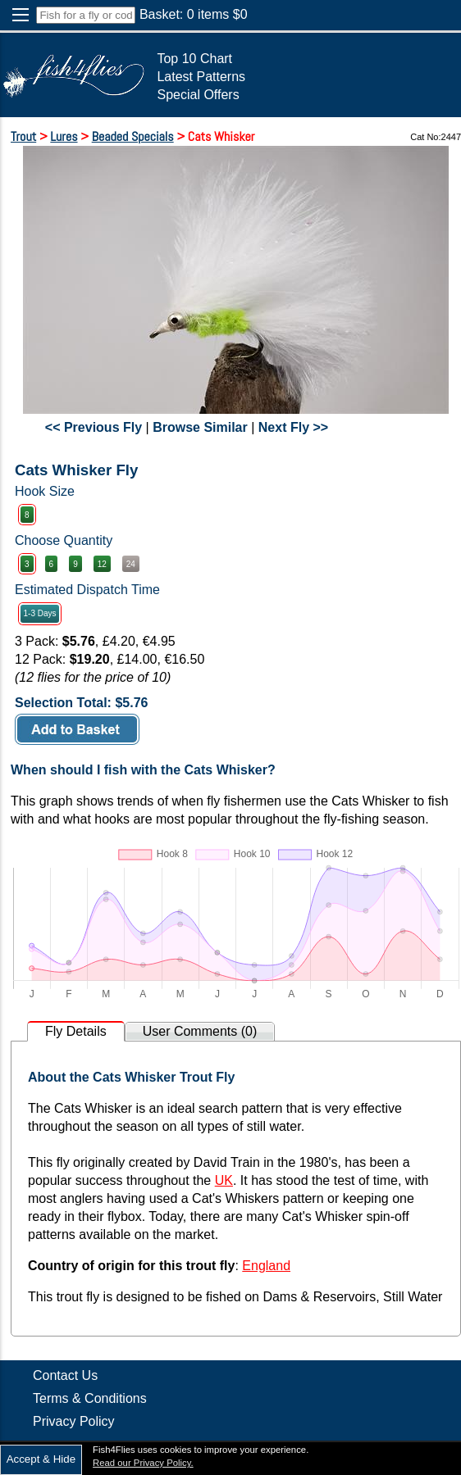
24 (130, 564)
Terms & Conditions (90, 1398)
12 (102, 564)
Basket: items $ (193, 14)
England (266, 1266)
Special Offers (198, 95)
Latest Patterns (201, 77)
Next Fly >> (293, 427)
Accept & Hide (41, 1459)
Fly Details (76, 1031)
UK (224, 1180)
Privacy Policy (74, 1421)
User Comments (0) (200, 1031)
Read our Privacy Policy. (143, 1463)
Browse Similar (200, 427)
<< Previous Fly (93, 427)
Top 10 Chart (194, 59)
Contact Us (65, 1375)
